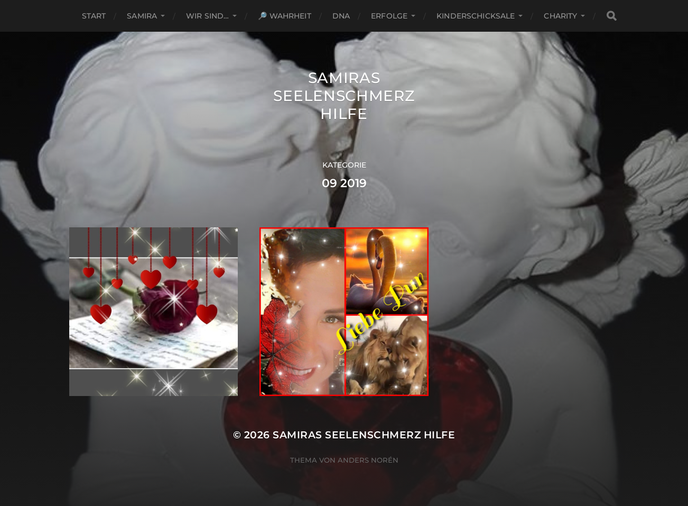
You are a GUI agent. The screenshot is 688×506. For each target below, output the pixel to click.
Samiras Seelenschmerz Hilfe (343, 96)
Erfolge (389, 16)
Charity (560, 16)
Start (94, 16)
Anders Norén (368, 460)
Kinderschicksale (475, 16)
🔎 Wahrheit (284, 16)
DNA (341, 16)
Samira (142, 16)
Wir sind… (207, 16)
